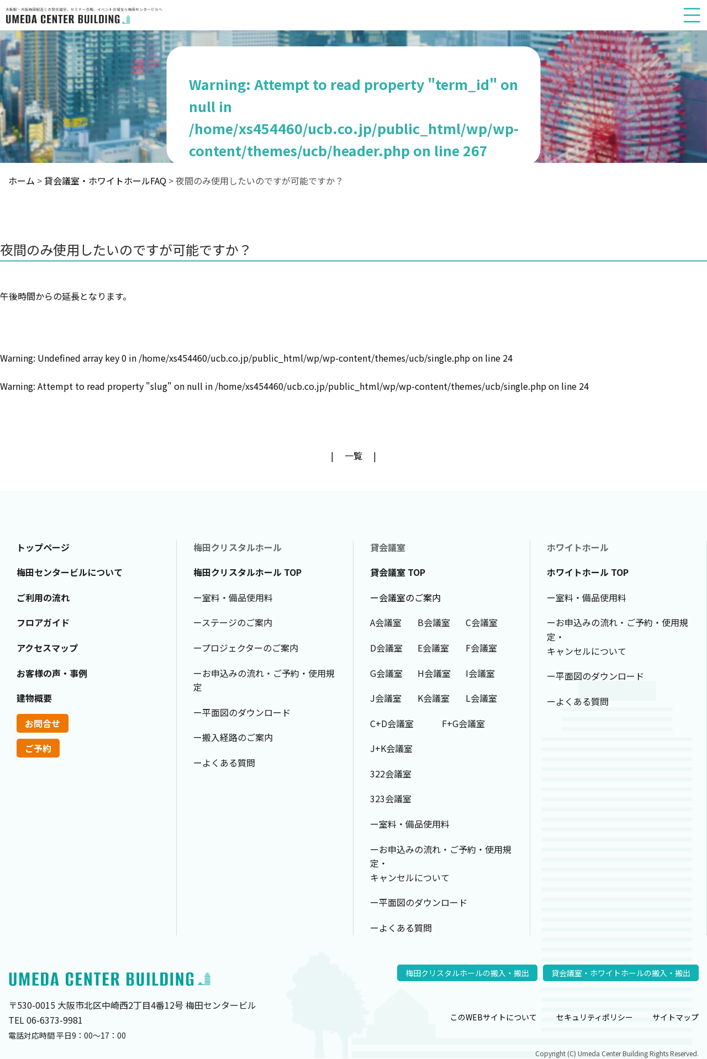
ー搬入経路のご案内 (233, 737)
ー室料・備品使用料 (233, 597)
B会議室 (434, 622)
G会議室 (386, 673)
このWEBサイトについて (493, 1017)
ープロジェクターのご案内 (245, 647)
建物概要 (34, 698)
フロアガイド (43, 622)
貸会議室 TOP (397, 572)
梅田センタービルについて (70, 572)
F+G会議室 (463, 723)
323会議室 (390, 798)
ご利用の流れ (43, 597)
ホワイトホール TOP (588, 572)
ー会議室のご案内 (405, 597)
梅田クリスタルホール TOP (247, 572)
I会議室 (480, 673)
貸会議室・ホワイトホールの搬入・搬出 (620, 972)
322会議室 (390, 773)
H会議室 (434, 673)
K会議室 (434, 698)
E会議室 (433, 647)
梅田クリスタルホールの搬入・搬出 (467, 972)
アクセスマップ (47, 647)
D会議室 (386, 647)
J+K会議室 (391, 748)
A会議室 (386, 622)
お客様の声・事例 (52, 673)
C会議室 (482, 622)
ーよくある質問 (224, 762)
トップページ (43, 547)
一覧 (353, 455)
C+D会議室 (392, 723)
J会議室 (386, 698)
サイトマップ (675, 1017)
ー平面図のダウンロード (242, 712)
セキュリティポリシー (594, 1017)
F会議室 (481, 647)
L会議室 (481, 698)
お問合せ (42, 723)
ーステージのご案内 (232, 622)
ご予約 (38, 748)
